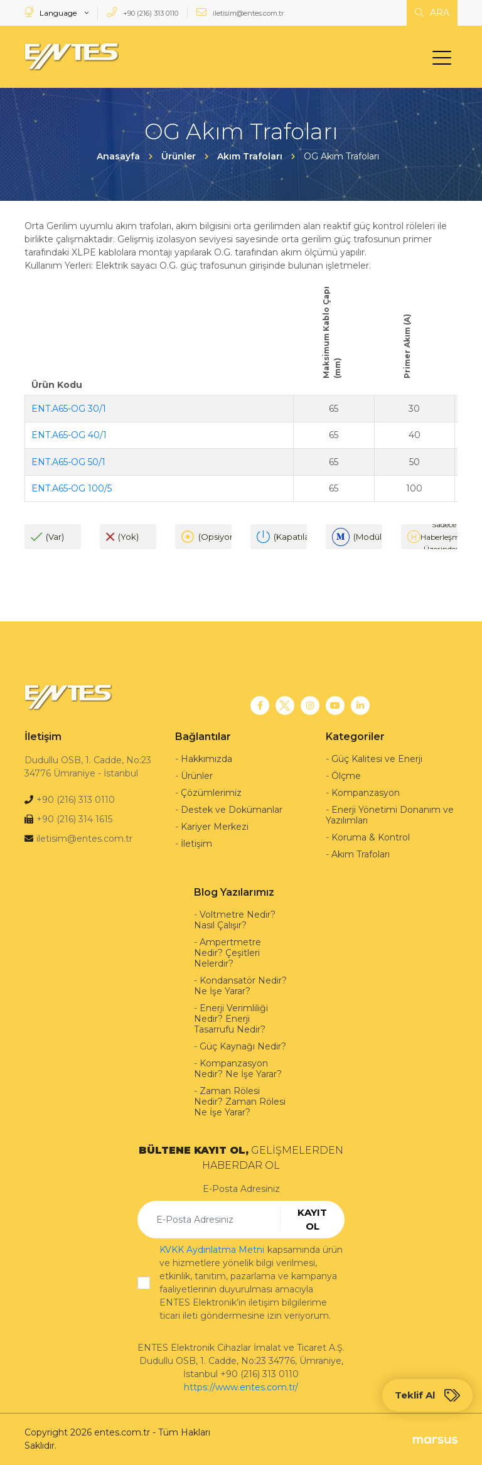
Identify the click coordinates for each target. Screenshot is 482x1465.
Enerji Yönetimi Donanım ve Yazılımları (390, 815)
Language (51, 12)
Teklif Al (427, 1395)
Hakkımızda (206, 759)
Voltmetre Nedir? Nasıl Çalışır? (235, 920)
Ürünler (197, 775)
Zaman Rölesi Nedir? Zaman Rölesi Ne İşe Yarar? (240, 1101)
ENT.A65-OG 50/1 (68, 462)
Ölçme (346, 775)
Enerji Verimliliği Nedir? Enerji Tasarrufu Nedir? (231, 1018)
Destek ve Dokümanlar (231, 809)
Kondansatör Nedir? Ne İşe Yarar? (240, 986)
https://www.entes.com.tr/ (241, 1387)
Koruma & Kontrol (370, 837)
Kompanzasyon (365, 792)
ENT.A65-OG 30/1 (68, 408)
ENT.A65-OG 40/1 (69, 435)
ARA (432, 12)
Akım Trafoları (360, 854)
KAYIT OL (312, 1219)
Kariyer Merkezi (215, 826)
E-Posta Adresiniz (241, 1188)
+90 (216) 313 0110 (142, 12)
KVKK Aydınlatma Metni (211, 1249)
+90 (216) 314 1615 (74, 819)
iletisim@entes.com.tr (240, 12)
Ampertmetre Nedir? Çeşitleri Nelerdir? (227, 952)
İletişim (196, 843)
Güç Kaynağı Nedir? (243, 1046)
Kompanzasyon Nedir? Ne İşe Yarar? (238, 1069)
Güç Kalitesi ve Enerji (376, 759)
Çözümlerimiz (211, 792)
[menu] (445, 60)
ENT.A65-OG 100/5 (71, 488)
